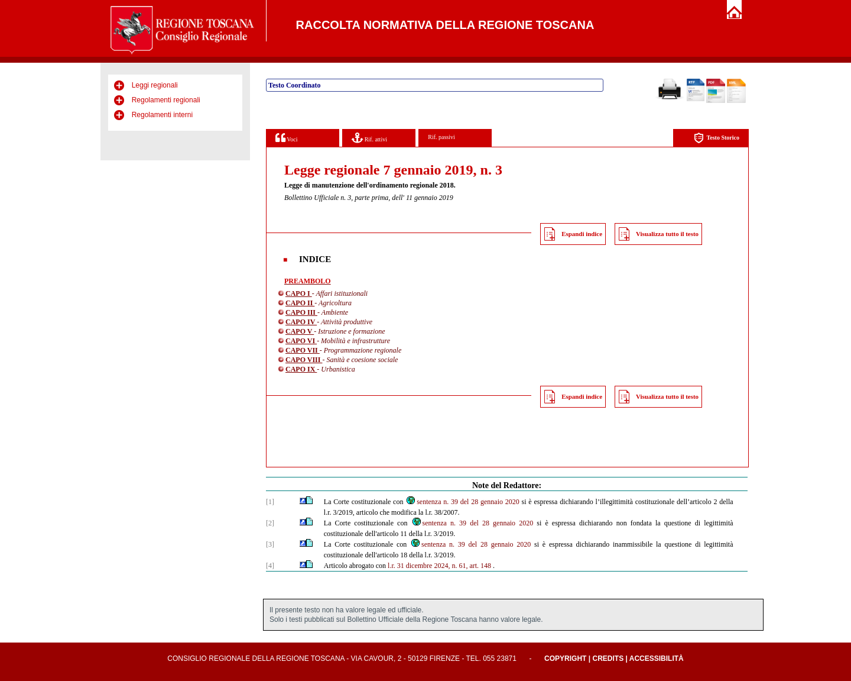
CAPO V (299, 331)
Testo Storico (716, 138)
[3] (270, 544)
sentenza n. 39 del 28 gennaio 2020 (462, 502)
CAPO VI (301, 341)
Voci (286, 138)
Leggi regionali (155, 85)
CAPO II (299, 303)
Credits (607, 658)
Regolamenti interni (162, 115)
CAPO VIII (303, 360)
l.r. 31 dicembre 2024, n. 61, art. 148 (439, 565)
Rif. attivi (369, 138)
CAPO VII (302, 350)
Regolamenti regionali (166, 100)
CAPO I (298, 293)
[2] (270, 523)
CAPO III (301, 312)
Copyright (565, 658)
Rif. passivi (441, 137)
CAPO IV (301, 322)
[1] (270, 502)
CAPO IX (301, 369)
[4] (270, 565)
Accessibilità (656, 658)
